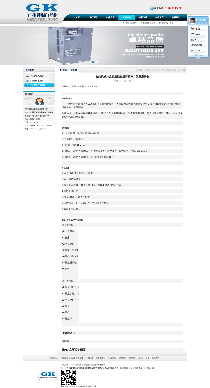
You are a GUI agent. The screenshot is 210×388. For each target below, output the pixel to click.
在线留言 (159, 17)
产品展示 (110, 17)
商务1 (188, 29)
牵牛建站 (73, 386)
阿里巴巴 (89, 358)
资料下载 (143, 17)
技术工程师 (185, 50)
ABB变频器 (100, 358)
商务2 (188, 34)
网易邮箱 (132, 358)
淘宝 (141, 358)
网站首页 (147, 70)
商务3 (183, 40)
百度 (147, 358)
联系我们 (176, 17)
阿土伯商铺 (112, 358)
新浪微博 (155, 358)
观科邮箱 (123, 358)
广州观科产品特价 (129, 23)
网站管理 (92, 386)
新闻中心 (126, 17)
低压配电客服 (186, 45)
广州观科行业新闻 (166, 23)
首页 (77, 17)
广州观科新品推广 (148, 23)
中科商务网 (82, 386)
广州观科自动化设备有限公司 (71, 358)
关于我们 (94, 17)
